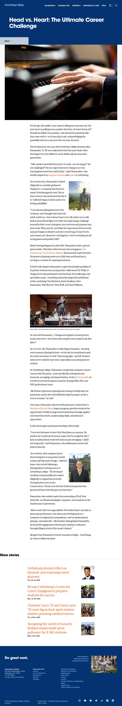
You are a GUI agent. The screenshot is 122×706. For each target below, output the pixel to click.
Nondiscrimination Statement (58, 701)
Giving (63, 677)
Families (36, 679)
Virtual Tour (65, 685)
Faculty (35, 677)
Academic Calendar (68, 669)
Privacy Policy (42, 701)
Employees (37, 675)
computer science (56, 175)
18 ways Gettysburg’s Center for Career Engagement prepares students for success (48, 591)
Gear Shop (65, 675)
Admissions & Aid (91, 5)
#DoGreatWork (82, 656)
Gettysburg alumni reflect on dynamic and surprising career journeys (48, 572)
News (7, 41)
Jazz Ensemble (81, 377)
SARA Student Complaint (70, 687)
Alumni (35, 671)
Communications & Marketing (72, 681)
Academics (50, 5)
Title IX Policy (73, 701)
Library (63, 679)
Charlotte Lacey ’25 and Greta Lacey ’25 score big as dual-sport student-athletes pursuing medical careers (51, 609)
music (72, 175)
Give (104, 5)
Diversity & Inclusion (69, 671)
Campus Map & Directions (14, 677)
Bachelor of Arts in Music (41, 408)
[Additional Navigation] (110, 5)
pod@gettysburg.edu (80, 661)
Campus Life (64, 5)
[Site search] (116, 5)
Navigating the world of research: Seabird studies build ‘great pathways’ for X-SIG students (50, 628)
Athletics (76, 5)
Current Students (39, 673)
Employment (65, 673)
